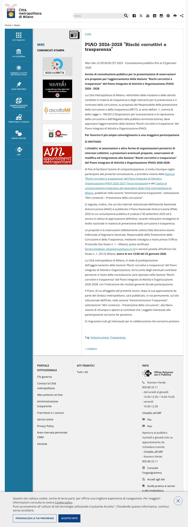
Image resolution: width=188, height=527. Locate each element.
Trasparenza (117, 337)
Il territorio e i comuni (50, 413)
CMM (88, 34)
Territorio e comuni (19, 118)
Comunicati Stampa (50, 50)
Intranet (42, 444)
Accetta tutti (69, 518)
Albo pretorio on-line (50, 395)
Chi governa (44, 377)
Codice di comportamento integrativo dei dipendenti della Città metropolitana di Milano (128, 188)
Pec (149, 419)
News (17, 25)
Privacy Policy (45, 426)
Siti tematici (19, 37)
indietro (92, 349)
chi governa (19, 53)
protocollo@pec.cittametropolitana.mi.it (110, 249)
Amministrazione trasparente (19, 103)
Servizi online (19, 135)
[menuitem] (19, 37)
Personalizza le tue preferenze (35, 518)
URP (19, 151)
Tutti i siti (82, 372)
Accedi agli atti (156, 479)
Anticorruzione (100, 337)
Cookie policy (63, 502)
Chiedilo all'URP (152, 413)
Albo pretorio (19, 86)
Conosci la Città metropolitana (19, 70)
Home (8, 25)
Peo (149, 426)
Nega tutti (178, 500)
